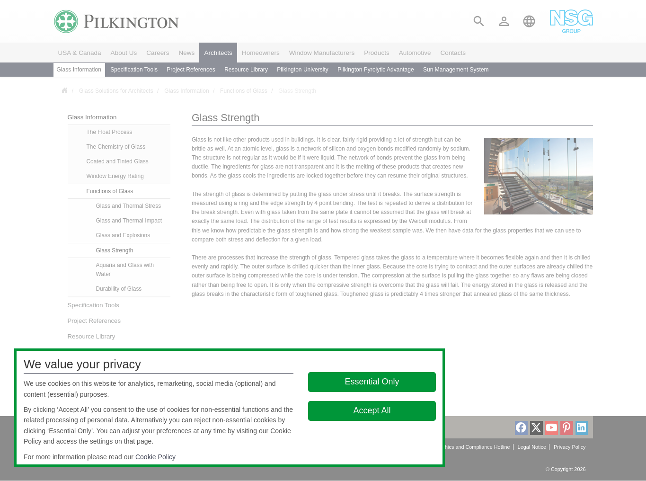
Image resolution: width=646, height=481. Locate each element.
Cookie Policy (155, 457)
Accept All (371, 410)
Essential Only (372, 381)
